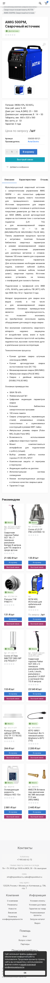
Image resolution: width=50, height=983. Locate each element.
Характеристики (27, 186)
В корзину (28, 158)
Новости (12, 909)
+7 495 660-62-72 (24, 860)
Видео (37, 923)
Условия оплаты (37, 901)
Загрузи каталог (37, 919)
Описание (9, 186)
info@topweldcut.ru (15, 877)
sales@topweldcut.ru (33, 877)
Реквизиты (12, 905)
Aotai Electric (33, 148)
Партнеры (25, 944)
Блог (25, 936)
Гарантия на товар (37, 909)
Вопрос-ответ (25, 940)
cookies (29, 954)
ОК (25, 973)
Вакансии (12, 912)
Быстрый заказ (25, 166)
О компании (12, 901)
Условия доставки (37, 905)
